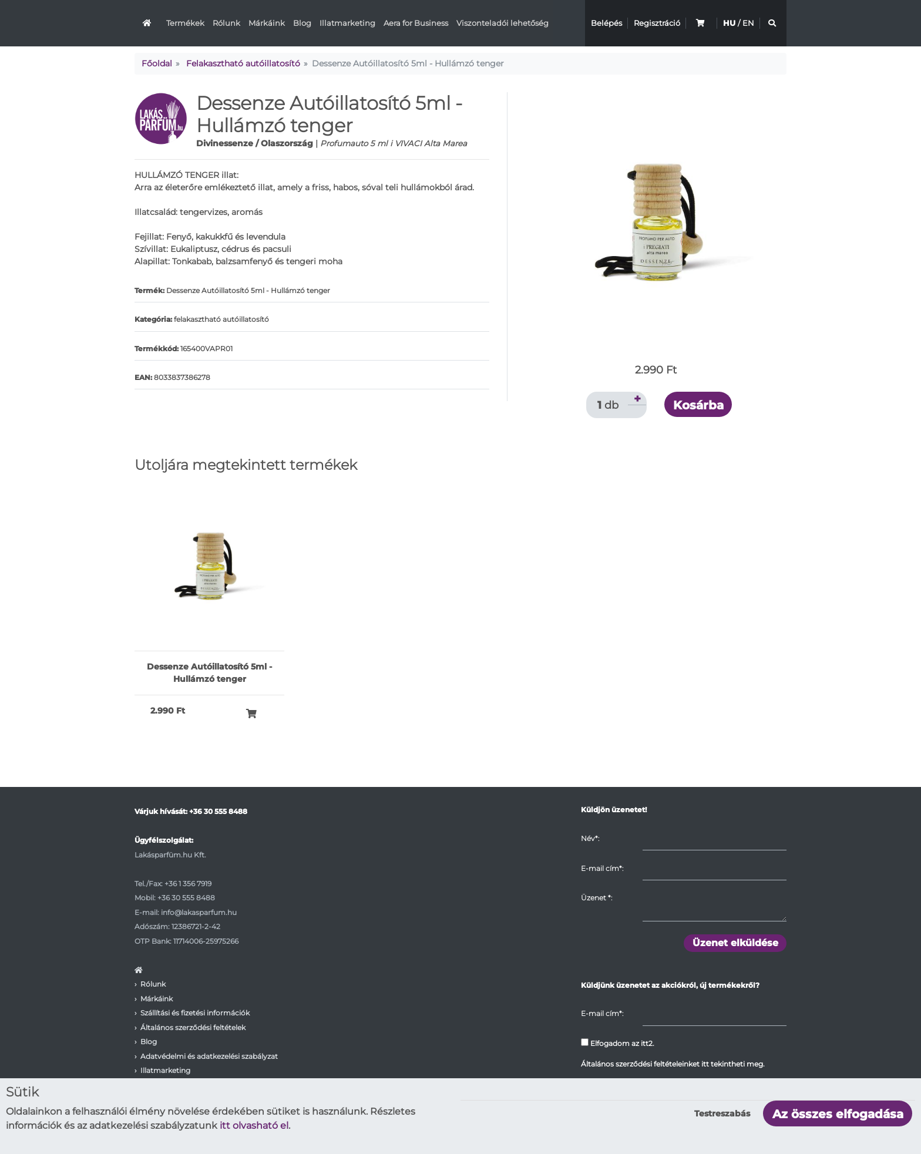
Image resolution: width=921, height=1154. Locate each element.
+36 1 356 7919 (187, 883)
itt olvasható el (254, 1125)
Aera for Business (416, 23)
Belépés (606, 23)
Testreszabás (722, 1113)
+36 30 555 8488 (218, 811)
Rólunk (226, 23)
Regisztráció (657, 23)
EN (748, 23)
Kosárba (698, 405)
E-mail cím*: (602, 868)
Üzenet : (596, 897)
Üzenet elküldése (735, 942)
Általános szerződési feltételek (193, 1027)
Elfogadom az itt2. (617, 1043)
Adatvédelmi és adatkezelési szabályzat (209, 1056)
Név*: (590, 838)
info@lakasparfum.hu (199, 912)
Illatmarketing (347, 23)
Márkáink (266, 23)
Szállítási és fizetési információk (195, 1012)
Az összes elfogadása (837, 1114)
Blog (302, 23)
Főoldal (157, 63)
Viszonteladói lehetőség (502, 23)
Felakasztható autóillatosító (243, 63)
